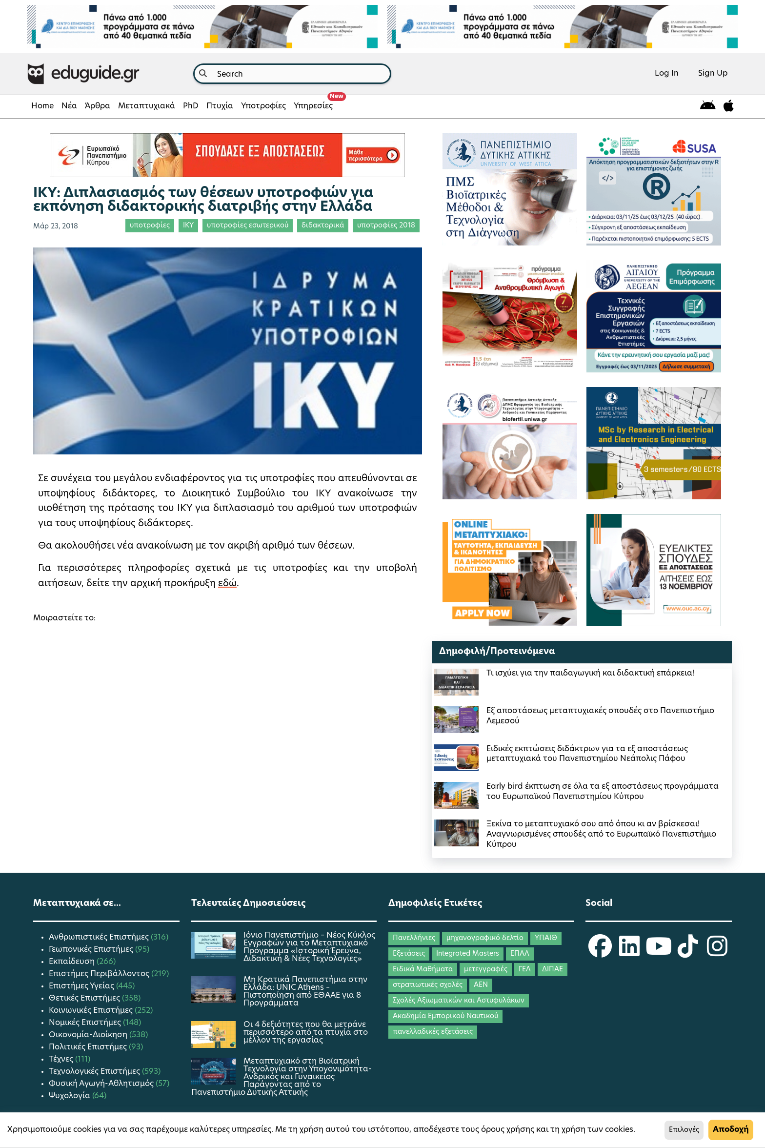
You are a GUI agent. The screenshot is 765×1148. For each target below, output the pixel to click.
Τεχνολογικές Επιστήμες (95, 1072)
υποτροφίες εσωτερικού (247, 225)
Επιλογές (684, 1130)
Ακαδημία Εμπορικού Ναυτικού (445, 1016)
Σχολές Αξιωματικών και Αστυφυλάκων (458, 1000)
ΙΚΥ (188, 225)
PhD (191, 106)
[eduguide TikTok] (688, 953)
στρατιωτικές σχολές (428, 985)
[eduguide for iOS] (729, 106)
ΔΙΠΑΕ (552, 969)
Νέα (69, 106)
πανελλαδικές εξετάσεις (433, 1032)
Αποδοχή (731, 1130)
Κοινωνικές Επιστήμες (92, 1011)
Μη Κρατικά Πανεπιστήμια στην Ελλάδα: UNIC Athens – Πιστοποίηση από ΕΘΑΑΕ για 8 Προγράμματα (305, 991)
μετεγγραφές (485, 969)
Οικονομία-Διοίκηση (89, 1035)
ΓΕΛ (525, 969)
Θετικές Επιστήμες (85, 999)
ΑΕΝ (481, 985)
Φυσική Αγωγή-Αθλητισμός (102, 1084)
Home (42, 106)
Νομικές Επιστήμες (86, 1023)
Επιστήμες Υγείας (82, 986)
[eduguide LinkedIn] (629, 953)
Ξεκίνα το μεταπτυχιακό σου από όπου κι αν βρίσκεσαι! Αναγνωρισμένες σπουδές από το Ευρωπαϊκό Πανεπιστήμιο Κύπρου (601, 834)
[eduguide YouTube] (658, 953)
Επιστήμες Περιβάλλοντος (100, 974)
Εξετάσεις (409, 954)
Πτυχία (219, 106)
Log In (667, 74)
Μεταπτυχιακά (146, 106)
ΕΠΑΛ (519, 954)
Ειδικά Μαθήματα (423, 969)
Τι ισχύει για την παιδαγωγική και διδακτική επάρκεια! (590, 673)
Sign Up (713, 74)
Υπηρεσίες (315, 103)
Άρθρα (97, 106)
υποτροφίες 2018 (386, 225)
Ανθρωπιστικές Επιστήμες (100, 938)
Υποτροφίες (263, 106)
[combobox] (292, 73)
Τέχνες (62, 1060)
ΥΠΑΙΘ (546, 938)
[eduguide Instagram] (717, 953)
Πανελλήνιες (414, 938)
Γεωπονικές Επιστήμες (92, 950)
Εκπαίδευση (73, 962)
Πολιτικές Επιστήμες (89, 1047)
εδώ (227, 584)
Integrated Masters (467, 954)
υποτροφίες (150, 225)
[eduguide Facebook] (600, 953)
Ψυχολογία (70, 1096)
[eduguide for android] (708, 106)
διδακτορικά (323, 225)
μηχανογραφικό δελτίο (484, 938)
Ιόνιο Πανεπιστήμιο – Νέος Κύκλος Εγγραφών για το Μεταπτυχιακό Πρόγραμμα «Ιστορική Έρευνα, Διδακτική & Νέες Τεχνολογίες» (309, 947)
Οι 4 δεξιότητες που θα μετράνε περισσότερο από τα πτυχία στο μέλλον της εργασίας (305, 1033)
